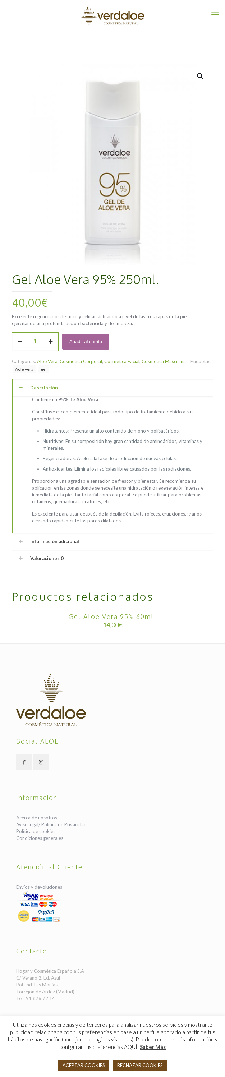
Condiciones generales (39, 838)
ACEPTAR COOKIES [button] (84, 1065)
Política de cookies (35, 831)
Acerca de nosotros (36, 818)
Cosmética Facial (121, 361)
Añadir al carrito (85, 341)
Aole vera (24, 368)
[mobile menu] (215, 14)
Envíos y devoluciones (39, 887)
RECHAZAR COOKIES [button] (140, 1065)
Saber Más (153, 1047)
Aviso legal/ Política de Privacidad (51, 824)
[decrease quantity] (20, 341)
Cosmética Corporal (81, 361)
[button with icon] (24, 762)
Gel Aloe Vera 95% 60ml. (112, 616)
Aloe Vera (47, 361)
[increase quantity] (50, 341)
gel (44, 368)
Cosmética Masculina (164, 361)
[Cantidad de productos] (35, 341)
